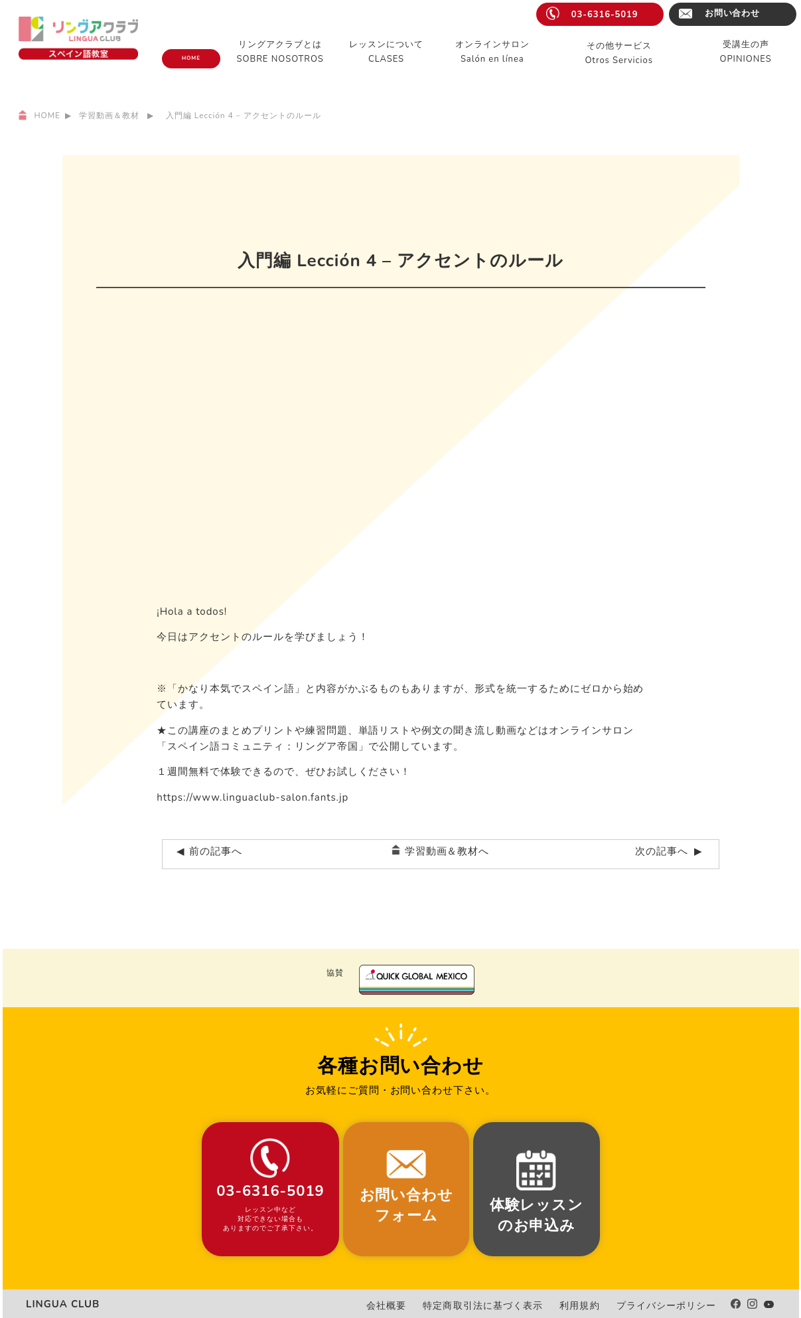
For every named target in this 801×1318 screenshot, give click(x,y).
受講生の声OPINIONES (746, 52)
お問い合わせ (733, 13)
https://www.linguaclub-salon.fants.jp (252, 797)
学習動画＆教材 (109, 115)
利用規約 (596, 1305)
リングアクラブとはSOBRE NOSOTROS (280, 52)
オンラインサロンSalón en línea (492, 52)
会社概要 (426, 1305)
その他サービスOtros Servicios (619, 53)
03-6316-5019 (604, 15)
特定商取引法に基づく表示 (511, 1305)
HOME (191, 58)
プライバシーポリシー (673, 1305)
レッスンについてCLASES (386, 52)
